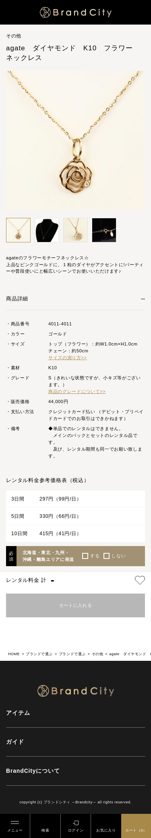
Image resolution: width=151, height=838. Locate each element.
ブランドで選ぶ (39, 654)
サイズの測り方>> (67, 357)
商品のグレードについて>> (76, 391)
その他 (97, 654)
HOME (14, 654)
